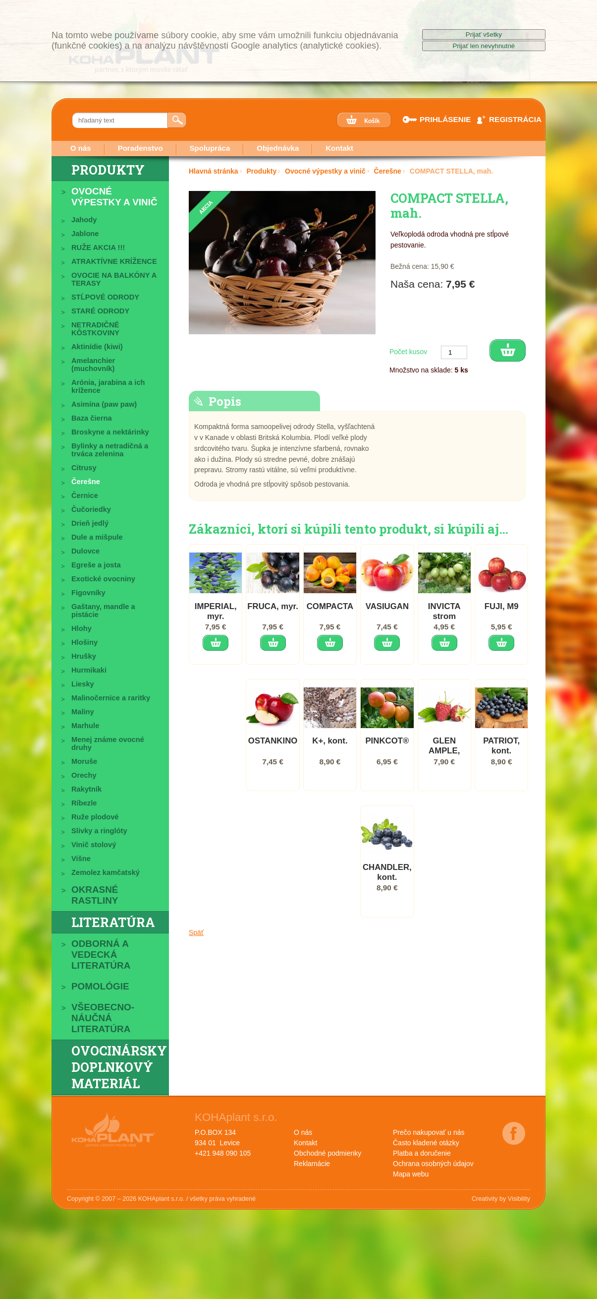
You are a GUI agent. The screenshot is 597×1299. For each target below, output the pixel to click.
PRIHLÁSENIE (439, 119)
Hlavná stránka (213, 171)
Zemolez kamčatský (105, 872)
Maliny (82, 712)
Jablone (85, 234)
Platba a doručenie (422, 1153)
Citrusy (84, 468)
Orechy (84, 775)
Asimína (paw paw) (104, 404)
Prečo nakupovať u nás (429, 1132)
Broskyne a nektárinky (110, 432)
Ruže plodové (94, 817)
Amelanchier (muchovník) (93, 364)
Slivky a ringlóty (99, 831)
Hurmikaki (89, 670)
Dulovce (85, 551)
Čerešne (85, 482)
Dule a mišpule (97, 537)
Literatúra (113, 922)
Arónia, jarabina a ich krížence (108, 386)
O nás (80, 148)
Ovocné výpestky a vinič (114, 196)
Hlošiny (84, 642)
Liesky (82, 684)
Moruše (84, 761)
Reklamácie (312, 1164)
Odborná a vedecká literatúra (100, 954)
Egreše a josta (96, 565)
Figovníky (88, 593)
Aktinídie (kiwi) (97, 347)
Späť (196, 949)
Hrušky (83, 656)
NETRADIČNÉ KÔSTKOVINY (95, 329)
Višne (81, 859)
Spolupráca (210, 148)
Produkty (108, 170)
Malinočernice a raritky (110, 698)
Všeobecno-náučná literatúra (102, 1018)
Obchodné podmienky (327, 1153)
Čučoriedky (91, 509)
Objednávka (278, 148)
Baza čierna (91, 418)
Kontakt (339, 148)
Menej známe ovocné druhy (107, 743)
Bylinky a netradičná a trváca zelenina (109, 450)
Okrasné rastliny (94, 895)
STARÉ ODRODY (100, 311)
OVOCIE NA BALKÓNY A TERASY (114, 279)
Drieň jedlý (90, 523)
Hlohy (81, 628)
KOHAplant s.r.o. (236, 1117)
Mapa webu (411, 1174)
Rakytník (86, 789)
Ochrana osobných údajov (433, 1164)
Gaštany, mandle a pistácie (103, 611)
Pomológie (100, 986)
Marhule (85, 726)
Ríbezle (84, 803)
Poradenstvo (140, 148)
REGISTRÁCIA (509, 119)
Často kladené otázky (426, 1143)
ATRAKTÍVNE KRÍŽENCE (114, 261)
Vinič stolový (93, 845)
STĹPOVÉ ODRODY (105, 297)
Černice (84, 495)
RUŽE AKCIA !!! (98, 247)
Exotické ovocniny (103, 579)
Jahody (84, 220)
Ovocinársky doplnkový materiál (119, 1067)
